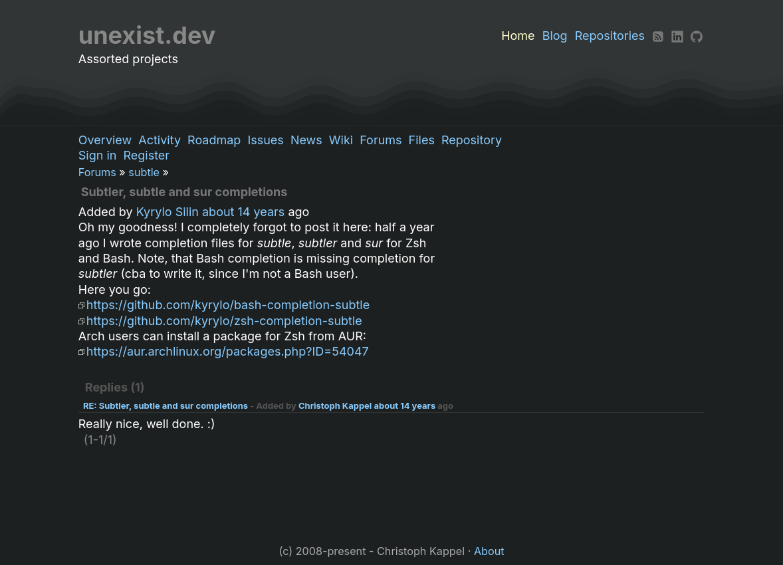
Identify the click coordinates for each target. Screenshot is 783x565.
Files (422, 140)
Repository (471, 140)
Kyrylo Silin (167, 212)
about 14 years (243, 212)
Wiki (341, 140)
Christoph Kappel (335, 405)
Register (146, 155)
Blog (555, 36)
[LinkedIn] (677, 35)
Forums (380, 140)
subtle (144, 172)
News (306, 140)
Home (517, 36)
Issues (265, 140)
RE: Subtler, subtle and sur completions (165, 405)
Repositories (610, 36)
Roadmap (214, 140)
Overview (105, 140)
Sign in (97, 155)
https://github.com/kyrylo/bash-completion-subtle (228, 305)
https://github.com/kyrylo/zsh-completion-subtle (224, 321)
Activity (159, 140)
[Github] (697, 35)
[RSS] (658, 35)
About (489, 551)
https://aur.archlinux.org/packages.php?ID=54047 (227, 351)
